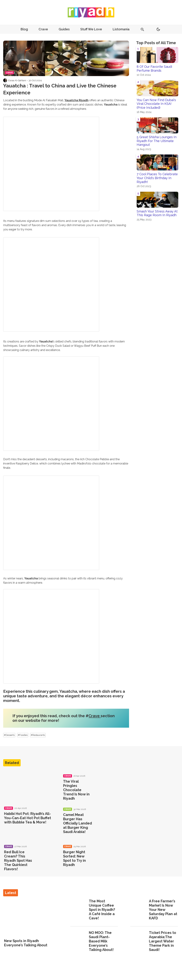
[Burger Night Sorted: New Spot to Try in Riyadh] (104, 853)
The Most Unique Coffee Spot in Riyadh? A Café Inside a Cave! (102, 909)
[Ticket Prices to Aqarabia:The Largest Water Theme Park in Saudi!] (138, 941)
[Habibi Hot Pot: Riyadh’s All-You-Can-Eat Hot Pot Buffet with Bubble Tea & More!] (29, 786)
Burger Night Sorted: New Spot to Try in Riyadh (74, 858)
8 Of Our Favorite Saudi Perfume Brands (154, 68)
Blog (24, 29)
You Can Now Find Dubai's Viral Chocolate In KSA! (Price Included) (156, 103)
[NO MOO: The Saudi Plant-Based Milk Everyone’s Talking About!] (78, 941)
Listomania (121, 29)
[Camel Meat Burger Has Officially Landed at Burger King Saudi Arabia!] (104, 815)
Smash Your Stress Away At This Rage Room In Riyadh (157, 213)
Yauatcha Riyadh (77, 100)
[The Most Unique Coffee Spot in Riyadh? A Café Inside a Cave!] (78, 910)
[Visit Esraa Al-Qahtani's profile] (5, 80)
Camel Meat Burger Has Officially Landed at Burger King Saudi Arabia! (77, 823)
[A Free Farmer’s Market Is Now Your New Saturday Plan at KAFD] (138, 910)
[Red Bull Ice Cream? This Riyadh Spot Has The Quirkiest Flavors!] (45, 853)
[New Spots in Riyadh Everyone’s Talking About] (31, 918)
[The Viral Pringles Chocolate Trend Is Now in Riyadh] (104, 782)
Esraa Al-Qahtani (17, 80)
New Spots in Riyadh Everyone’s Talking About (25, 943)
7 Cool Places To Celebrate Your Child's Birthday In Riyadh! (157, 178)
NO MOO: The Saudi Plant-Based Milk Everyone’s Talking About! (101, 941)
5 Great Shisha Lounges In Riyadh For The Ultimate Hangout (156, 140)
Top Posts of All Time (156, 42)
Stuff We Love (91, 29)
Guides (64, 29)
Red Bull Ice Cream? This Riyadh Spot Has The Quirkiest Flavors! (18, 860)
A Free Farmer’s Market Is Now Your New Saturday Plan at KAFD (163, 909)
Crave (43, 29)
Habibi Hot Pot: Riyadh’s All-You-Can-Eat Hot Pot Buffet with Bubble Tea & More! (27, 818)
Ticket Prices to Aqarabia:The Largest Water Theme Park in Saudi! (162, 941)
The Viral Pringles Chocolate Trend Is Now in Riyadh (76, 790)
